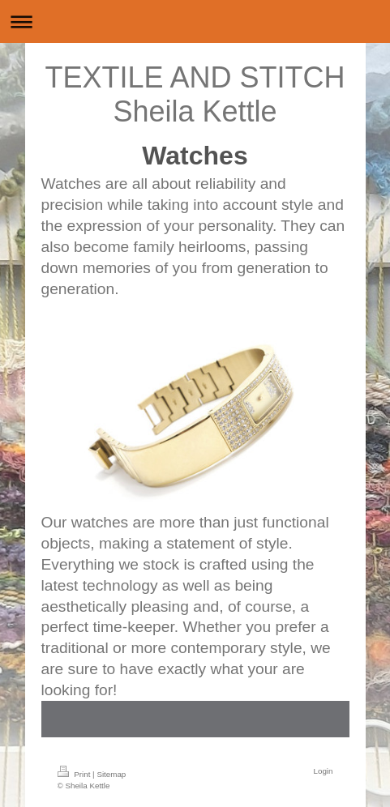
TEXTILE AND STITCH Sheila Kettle (195, 94)
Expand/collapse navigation (195, 21)
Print (75, 774)
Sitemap (111, 774)
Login (323, 770)
